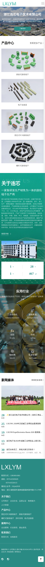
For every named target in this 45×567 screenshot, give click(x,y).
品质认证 (22, 501)
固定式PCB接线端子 (9, 514)
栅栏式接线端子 (7, 518)
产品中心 (5, 510)
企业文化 (13, 501)
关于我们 (5, 496)
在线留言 (13, 537)
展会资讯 (22, 528)
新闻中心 (5, 523)
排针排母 (19, 518)
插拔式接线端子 (25, 514)
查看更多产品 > (37, 43)
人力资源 (5, 505)
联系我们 (5, 532)
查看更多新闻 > (37, 380)
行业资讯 (13, 528)
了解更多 (22, 28)
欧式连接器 (29, 518)
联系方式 (5, 537)
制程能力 (31, 501)
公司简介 (5, 501)
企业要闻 (5, 528)
